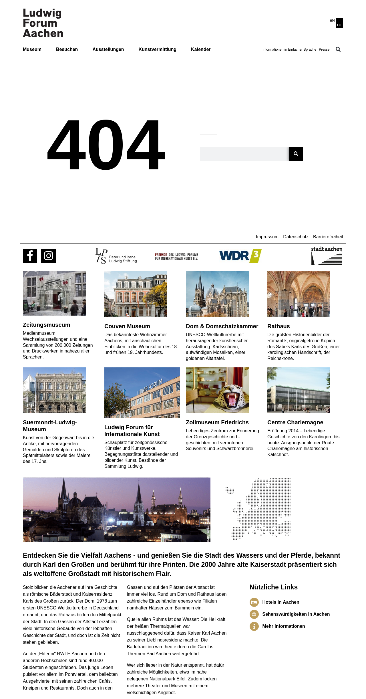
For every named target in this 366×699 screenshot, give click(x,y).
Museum (32, 49)
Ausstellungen (108, 49)
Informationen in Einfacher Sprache (289, 49)
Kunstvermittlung (157, 49)
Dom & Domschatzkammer (222, 326)
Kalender (200, 49)
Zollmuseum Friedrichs (217, 422)
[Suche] (296, 154)
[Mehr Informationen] (254, 626)
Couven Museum (127, 326)
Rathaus (278, 326)
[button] (338, 49)
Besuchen (67, 49)
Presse (324, 49)
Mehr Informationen (283, 626)
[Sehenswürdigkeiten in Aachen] (254, 614)
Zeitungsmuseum (46, 325)
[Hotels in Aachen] (254, 602)
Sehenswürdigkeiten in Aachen (296, 614)
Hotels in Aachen (280, 602)
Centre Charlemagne (295, 422)
